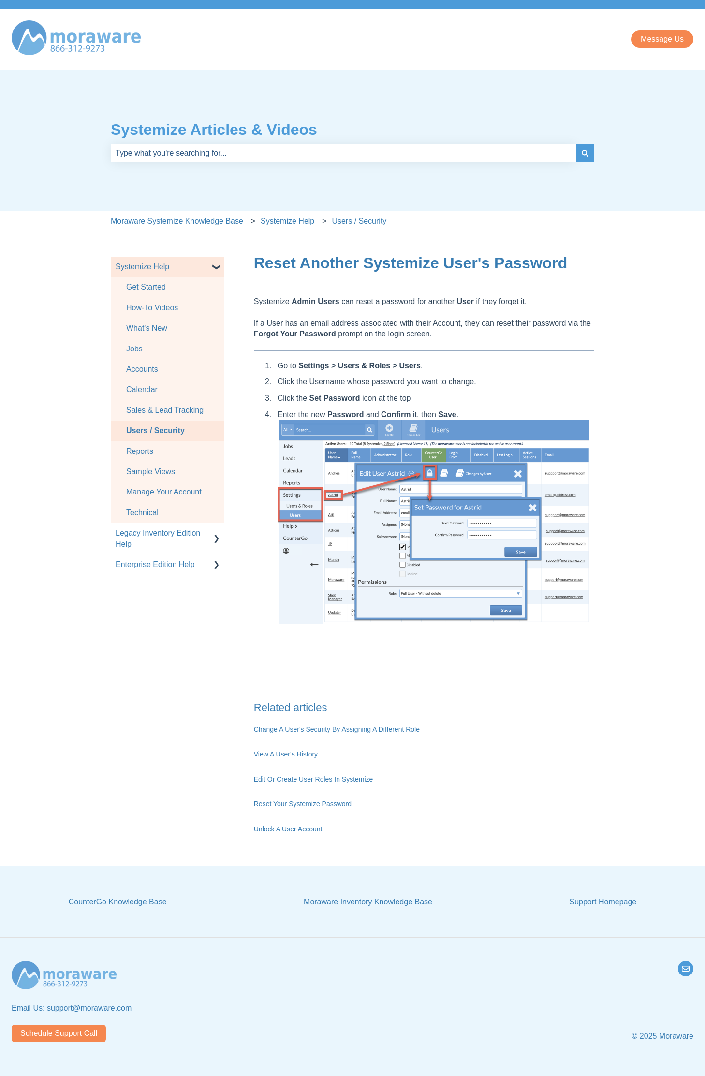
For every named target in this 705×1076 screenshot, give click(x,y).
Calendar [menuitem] (142, 389)
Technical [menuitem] (142, 513)
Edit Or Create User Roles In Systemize (313, 779)
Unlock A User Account (288, 829)
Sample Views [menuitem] (150, 471)
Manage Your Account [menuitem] (164, 492)
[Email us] (685, 968)
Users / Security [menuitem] (155, 430)
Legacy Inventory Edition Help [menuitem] (158, 538)
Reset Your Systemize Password (303, 804)
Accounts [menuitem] (142, 369)
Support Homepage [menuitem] (602, 902)
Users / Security (359, 221)
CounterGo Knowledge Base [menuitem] (118, 902)
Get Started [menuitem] (146, 287)
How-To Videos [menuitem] (152, 308)
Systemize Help (287, 221)
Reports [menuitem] (139, 451)
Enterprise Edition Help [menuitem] (155, 564)
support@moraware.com (89, 1008)
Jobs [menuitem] (134, 349)
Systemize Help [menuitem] (142, 266)
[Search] (585, 153)
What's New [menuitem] (146, 328)
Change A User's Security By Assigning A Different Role (337, 729)
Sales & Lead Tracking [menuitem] (165, 410)
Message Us (662, 39)
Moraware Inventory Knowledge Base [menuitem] (368, 902)
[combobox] (343, 153)
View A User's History (286, 754)
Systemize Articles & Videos (214, 129)
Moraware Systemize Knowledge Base (177, 221)
